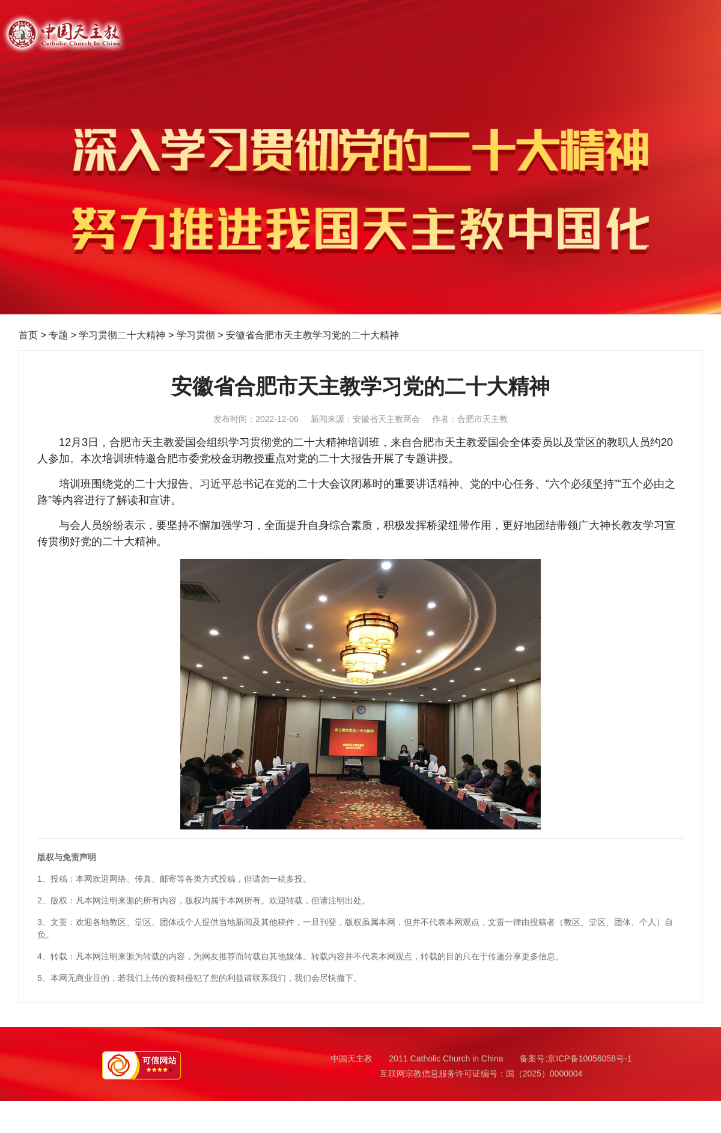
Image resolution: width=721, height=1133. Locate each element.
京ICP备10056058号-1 (589, 1058)
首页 (28, 335)
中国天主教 (351, 1058)
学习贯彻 (196, 335)
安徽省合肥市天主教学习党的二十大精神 (312, 335)
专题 (58, 335)
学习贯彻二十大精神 (122, 335)
